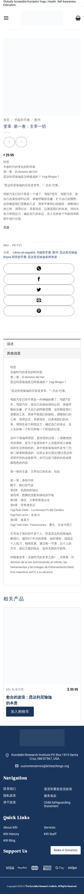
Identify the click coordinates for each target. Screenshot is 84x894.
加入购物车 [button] (20, 711)
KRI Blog (9, 840)
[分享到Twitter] (38, 290)
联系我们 (9, 789)
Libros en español (24, 252)
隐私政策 (9, 795)
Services (49, 827)
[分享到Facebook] (38, 279)
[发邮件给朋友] (38, 300)
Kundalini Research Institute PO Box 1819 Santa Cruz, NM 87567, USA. (44, 756)
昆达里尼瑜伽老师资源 (42, 257)
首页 (6, 120)
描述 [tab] (10, 344)
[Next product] (9, 142)
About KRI (10, 827)
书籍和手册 (22, 120)
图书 (37, 120)
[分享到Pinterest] (38, 311)
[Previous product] (21, 142)
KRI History (11, 834)
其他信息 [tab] (14, 353)
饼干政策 (9, 802)
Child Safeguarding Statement (57, 804)
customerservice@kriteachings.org (42, 766)
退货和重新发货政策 (58, 789)
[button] (6, 18)
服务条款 (50, 796)
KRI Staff (50, 834)
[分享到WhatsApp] (38, 268)
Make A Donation (66, 850)
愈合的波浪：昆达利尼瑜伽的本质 (29, 700)
